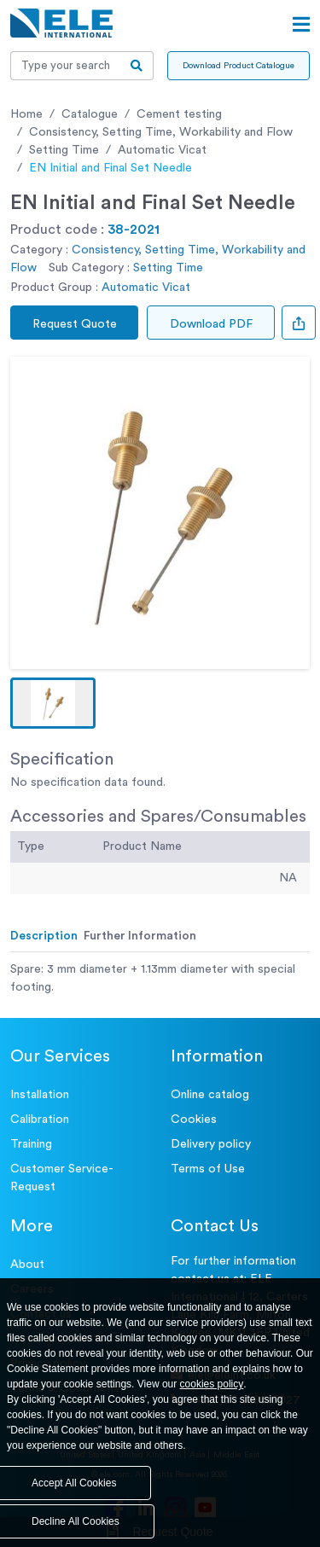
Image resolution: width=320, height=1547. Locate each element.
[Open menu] (301, 25)
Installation (39, 1095)
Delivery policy (211, 1144)
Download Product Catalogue (238, 65)
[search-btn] (137, 65)
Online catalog (210, 1095)
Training (31, 1144)
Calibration (39, 1119)
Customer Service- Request (61, 1178)
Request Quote (74, 324)
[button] (53, 703)
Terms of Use (208, 1169)
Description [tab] (44, 936)
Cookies (194, 1119)
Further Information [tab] (140, 936)
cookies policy (212, 1384)
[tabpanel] (160, 979)
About (27, 1265)
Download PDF (211, 324)
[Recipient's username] (65, 65)
